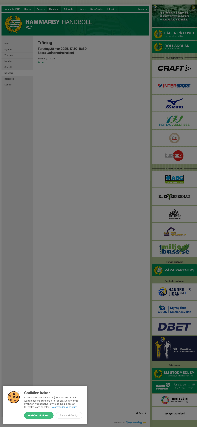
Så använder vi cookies (64, 406)
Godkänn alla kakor (38, 415)
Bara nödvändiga (69, 415)
